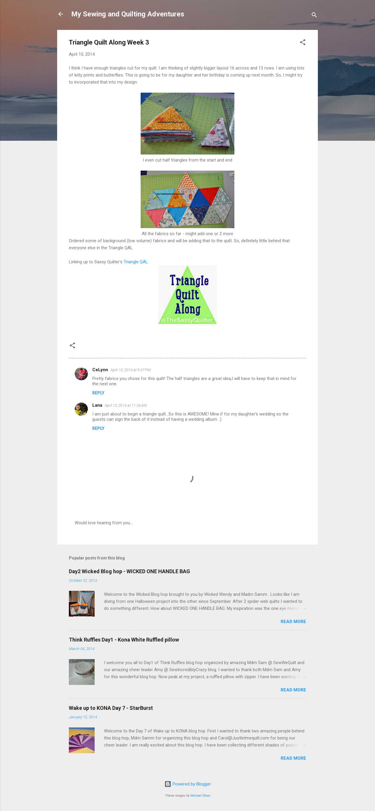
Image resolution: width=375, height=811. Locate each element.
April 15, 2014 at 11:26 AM (126, 405)
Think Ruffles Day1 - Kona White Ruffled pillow (124, 640)
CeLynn (100, 369)
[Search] (314, 16)
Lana (97, 405)
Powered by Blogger (187, 784)
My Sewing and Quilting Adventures (127, 14)
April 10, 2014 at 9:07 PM (130, 370)
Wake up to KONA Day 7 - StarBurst (111, 708)
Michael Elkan (200, 796)
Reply (98, 393)
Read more (293, 621)
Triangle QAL (136, 261)
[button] (302, 43)
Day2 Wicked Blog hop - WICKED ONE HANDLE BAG (129, 571)
